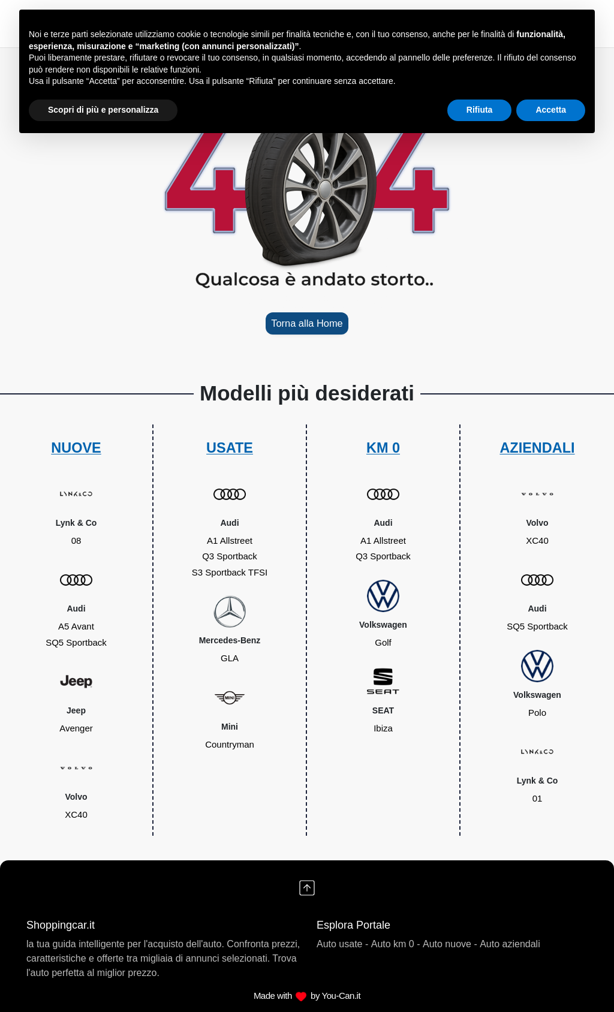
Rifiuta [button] (479, 110)
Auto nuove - (450, 944)
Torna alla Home (306, 323)
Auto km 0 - (395, 944)
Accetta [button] (550, 110)
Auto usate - (342, 944)
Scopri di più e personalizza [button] (103, 110)
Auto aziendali (510, 944)
